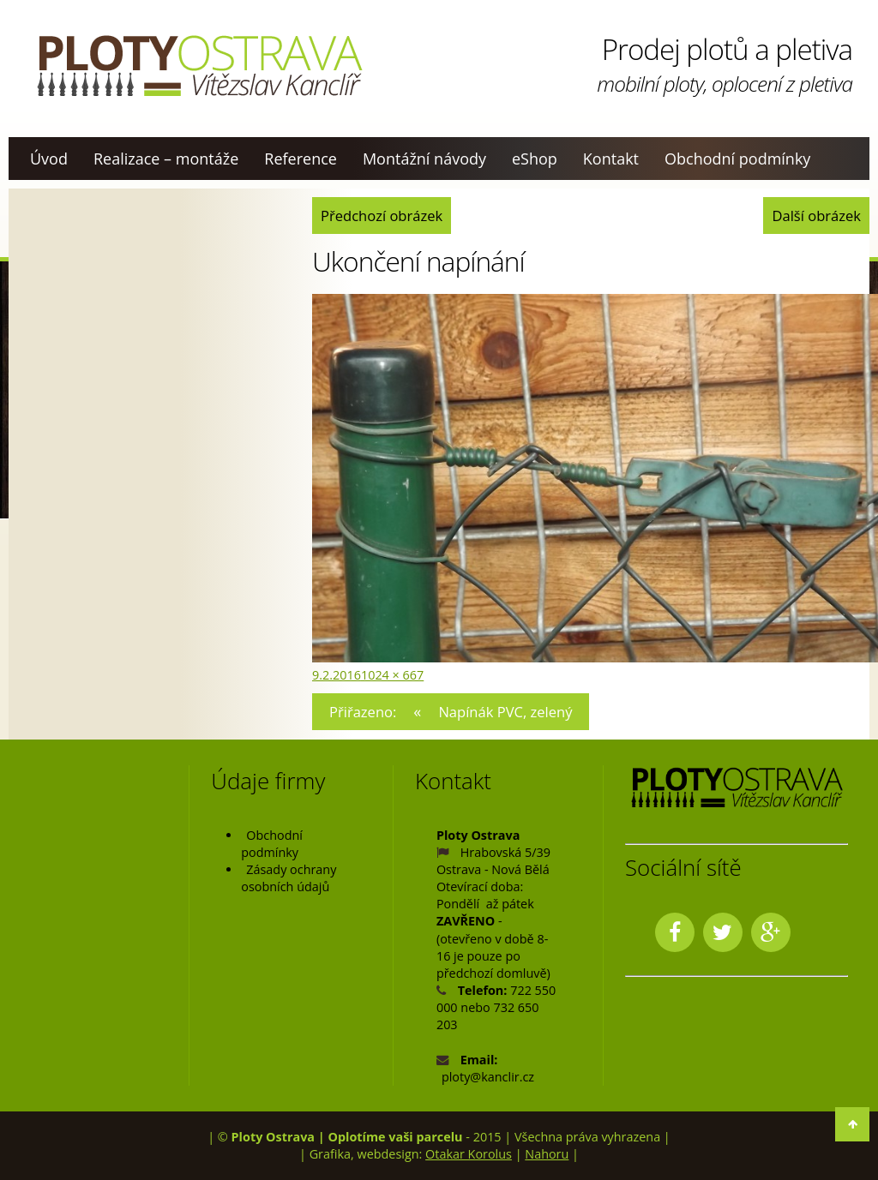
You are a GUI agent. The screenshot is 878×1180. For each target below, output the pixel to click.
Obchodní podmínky (737, 158)
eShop (534, 158)
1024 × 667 (392, 675)
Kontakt (611, 158)
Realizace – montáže (165, 158)
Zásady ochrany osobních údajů (288, 878)
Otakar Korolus (468, 1154)
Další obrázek (816, 215)
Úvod (49, 158)
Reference (300, 158)
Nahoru (546, 1154)
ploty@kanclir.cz (488, 1077)
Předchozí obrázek (381, 215)
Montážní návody (424, 158)
